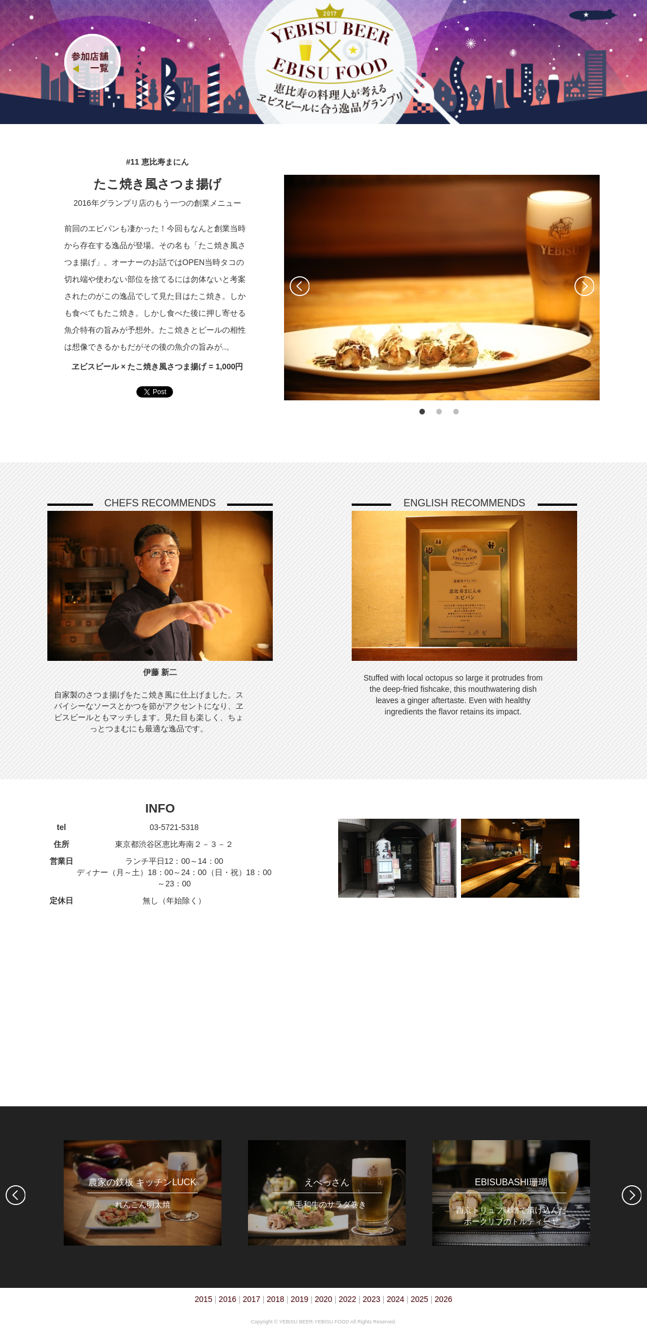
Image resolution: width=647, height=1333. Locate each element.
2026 (443, 1299)
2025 (419, 1299)
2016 (227, 1299)
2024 (395, 1299)
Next (584, 286)
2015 (203, 1299)
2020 (323, 1299)
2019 (299, 1299)
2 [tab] (439, 411)
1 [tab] (422, 411)
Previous (299, 286)
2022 (347, 1299)
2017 (251, 1299)
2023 (371, 1299)
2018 (275, 1299)
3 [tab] (456, 411)
